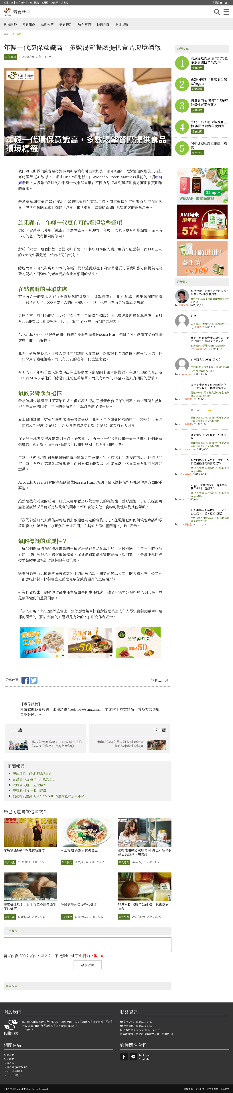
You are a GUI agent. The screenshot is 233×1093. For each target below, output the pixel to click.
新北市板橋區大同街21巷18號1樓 (154, 1034)
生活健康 (121, 24)
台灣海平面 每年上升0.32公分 (34, 779)
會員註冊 (217, 2)
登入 (227, 2)
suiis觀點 (33, 2)
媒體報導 (188, 1088)
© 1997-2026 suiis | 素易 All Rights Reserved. (26, 1088)
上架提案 (225, 1088)
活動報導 (47, 24)
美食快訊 (65, 24)
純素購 (54, 2)
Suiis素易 (124, 1056)
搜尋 (217, 12)
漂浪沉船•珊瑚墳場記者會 (32, 773)
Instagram (145, 1055)
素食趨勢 (10, 24)
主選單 (226, 12)
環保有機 (84, 24)
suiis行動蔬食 (15, 1071)
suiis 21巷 (13, 1075)
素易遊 (64, 2)
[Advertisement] (202, 588)
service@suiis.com (148, 1030)
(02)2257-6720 (144, 1021)
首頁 (6, 34)
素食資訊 (20, 2)
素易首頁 (8, 2)
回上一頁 (161, 680)
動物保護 (103, 24)
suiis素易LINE (133, 1056)
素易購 (45, 2)
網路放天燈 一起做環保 (29, 784)
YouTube (144, 1059)
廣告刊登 (200, 1088)
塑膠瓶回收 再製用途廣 (29, 790)
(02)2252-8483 (144, 1025)
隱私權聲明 (212, 1088)
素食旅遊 (28, 24)
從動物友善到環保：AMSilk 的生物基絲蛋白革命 (48, 796)
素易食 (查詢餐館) (17, 1067)
